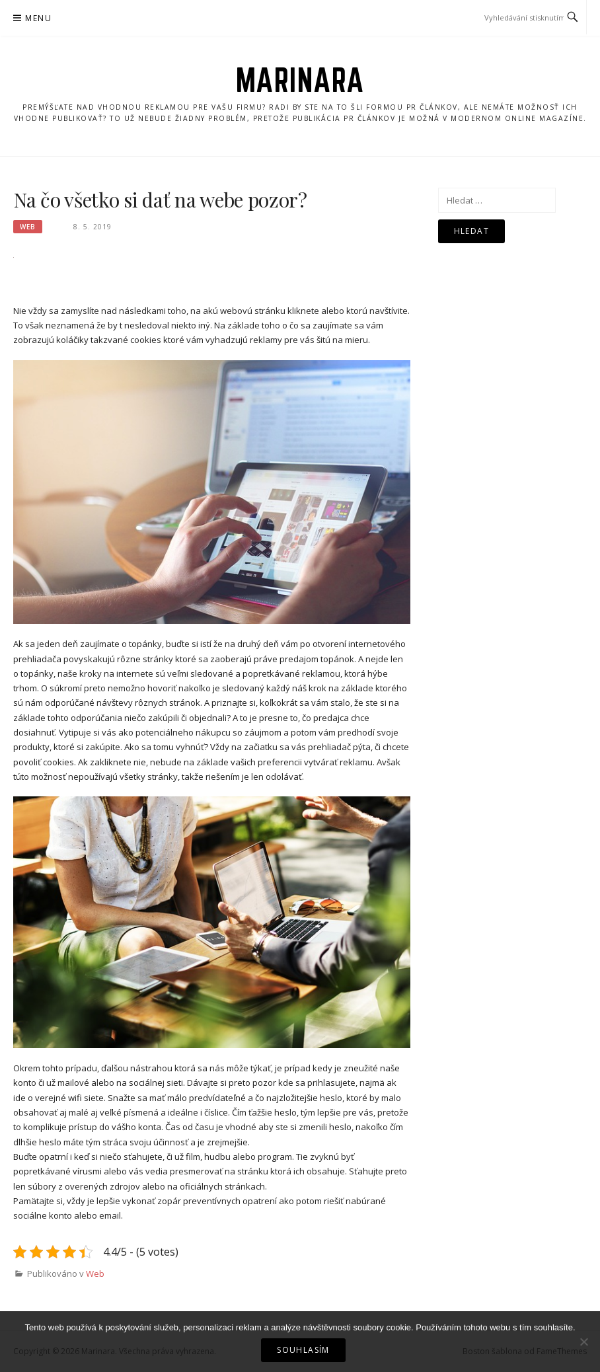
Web (28, 226)
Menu (38, 18)
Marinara (300, 80)
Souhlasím (303, 1349)
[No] (583, 1341)
